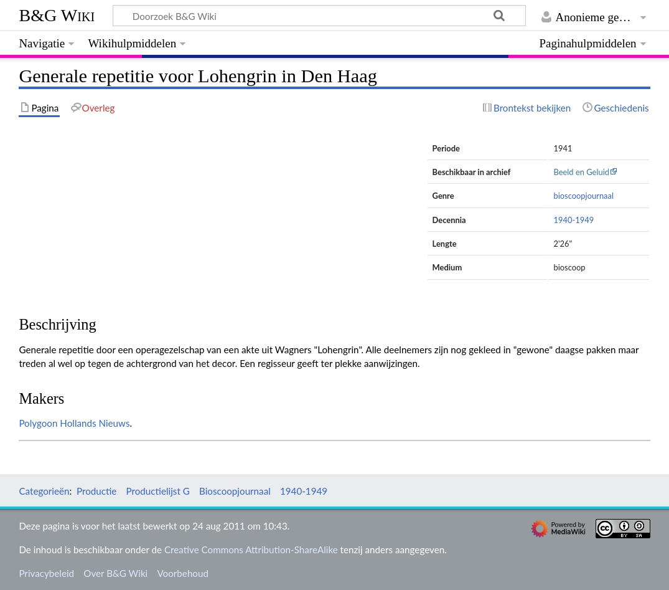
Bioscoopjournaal (235, 491)
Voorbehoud (182, 573)
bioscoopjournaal (583, 196)
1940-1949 (573, 220)
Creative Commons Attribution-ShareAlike (251, 549)
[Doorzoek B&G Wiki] (319, 16)
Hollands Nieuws (94, 423)
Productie (96, 491)
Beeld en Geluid (581, 172)
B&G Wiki (57, 15)
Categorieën (44, 491)
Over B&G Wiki (115, 573)
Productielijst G (158, 491)
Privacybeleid (46, 573)
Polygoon (38, 423)
